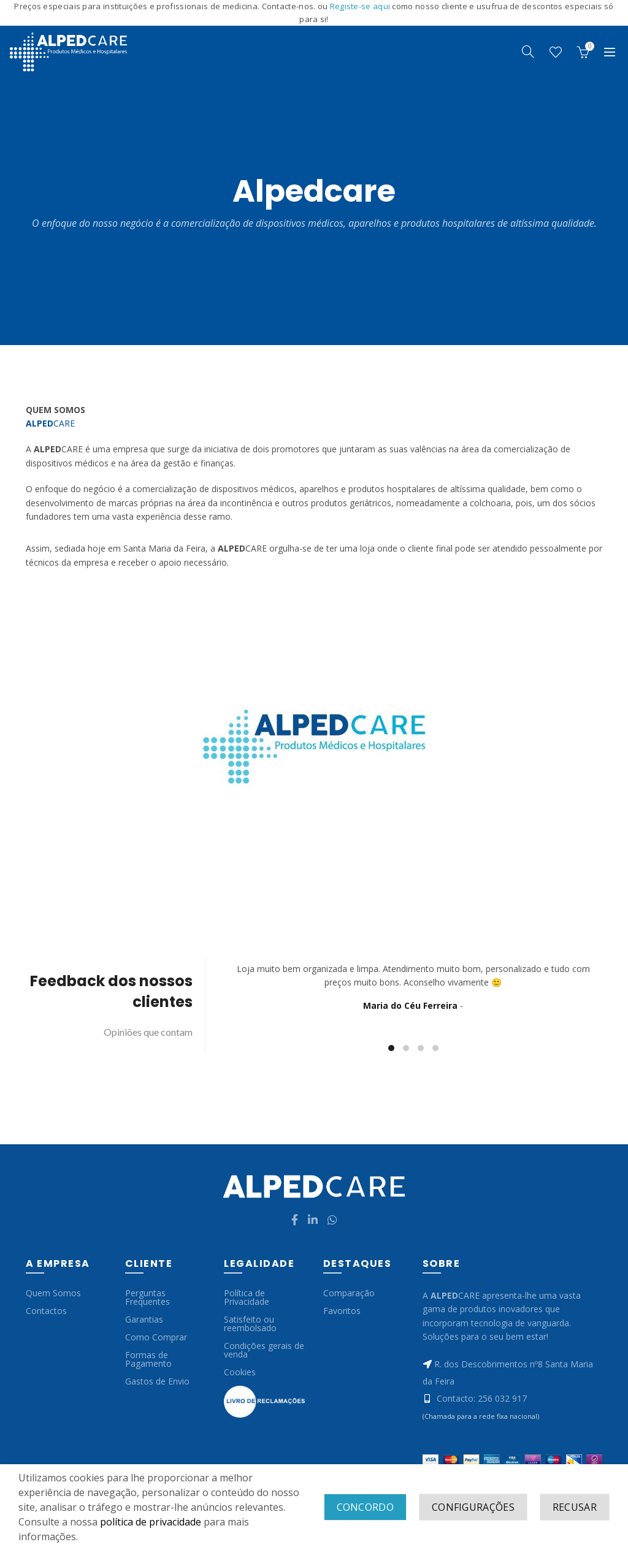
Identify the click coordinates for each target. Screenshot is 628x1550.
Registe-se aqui (361, 6)
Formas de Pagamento (148, 1359)
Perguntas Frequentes (147, 1297)
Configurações (473, 1507)
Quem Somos (53, 1293)
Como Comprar (156, 1337)
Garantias (144, 1319)
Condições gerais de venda (264, 1350)
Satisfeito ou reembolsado (250, 1323)
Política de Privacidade (246, 1297)
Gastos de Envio (157, 1381)
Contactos (46, 1310)
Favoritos (342, 1310)
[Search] (528, 51)
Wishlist (555, 52)
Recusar (575, 1507)
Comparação (349, 1293)
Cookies (240, 1372)
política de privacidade (150, 1522)
